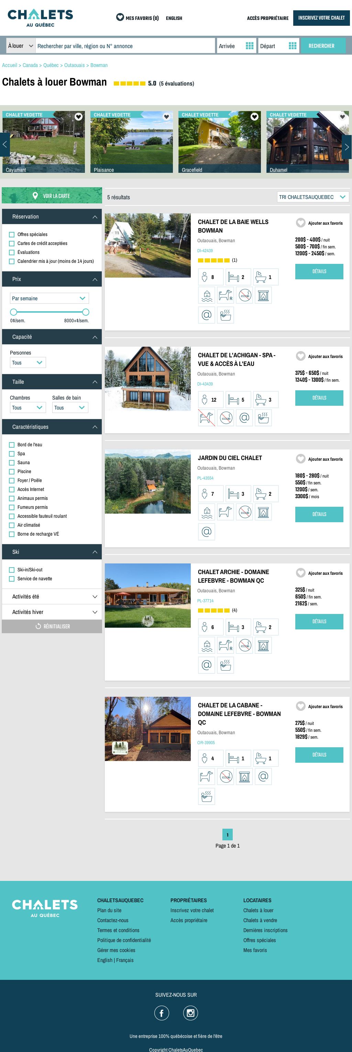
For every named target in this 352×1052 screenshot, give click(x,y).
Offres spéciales (259, 940)
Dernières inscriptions (265, 930)
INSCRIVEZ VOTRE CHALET (321, 18)
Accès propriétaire (188, 920)
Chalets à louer (258, 910)
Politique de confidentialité (124, 940)
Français (125, 960)
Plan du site (109, 910)
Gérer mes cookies (116, 950)
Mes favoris (255, 950)
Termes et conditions (118, 930)
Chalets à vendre (260, 920)
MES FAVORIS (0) (142, 19)
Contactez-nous (113, 920)
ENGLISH (174, 19)
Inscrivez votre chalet (192, 910)
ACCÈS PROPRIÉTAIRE (268, 19)
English (104, 960)
